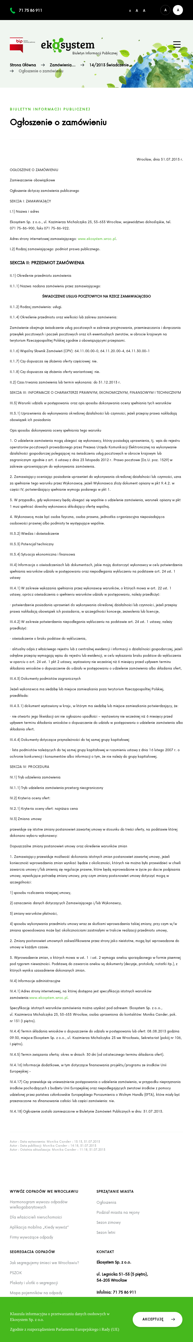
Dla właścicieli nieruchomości (36, 1217)
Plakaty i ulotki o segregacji (34, 1282)
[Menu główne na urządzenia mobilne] (177, 44)
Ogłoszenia (106, 1202)
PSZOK (16, 1272)
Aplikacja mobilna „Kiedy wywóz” (39, 1227)
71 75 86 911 (30, 10)
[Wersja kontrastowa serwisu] (178, 10)
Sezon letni (105, 1232)
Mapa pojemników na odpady (36, 1292)
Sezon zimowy (108, 1222)
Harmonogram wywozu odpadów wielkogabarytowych (39, 1204)
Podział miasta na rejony (117, 1212)
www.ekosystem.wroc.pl (97, 238)
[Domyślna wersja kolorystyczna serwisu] (165, 10)
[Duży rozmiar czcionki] (144, 10)
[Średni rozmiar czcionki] (136, 10)
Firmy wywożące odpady (31, 1237)
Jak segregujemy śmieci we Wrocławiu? (44, 1262)
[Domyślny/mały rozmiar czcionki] (130, 10)
